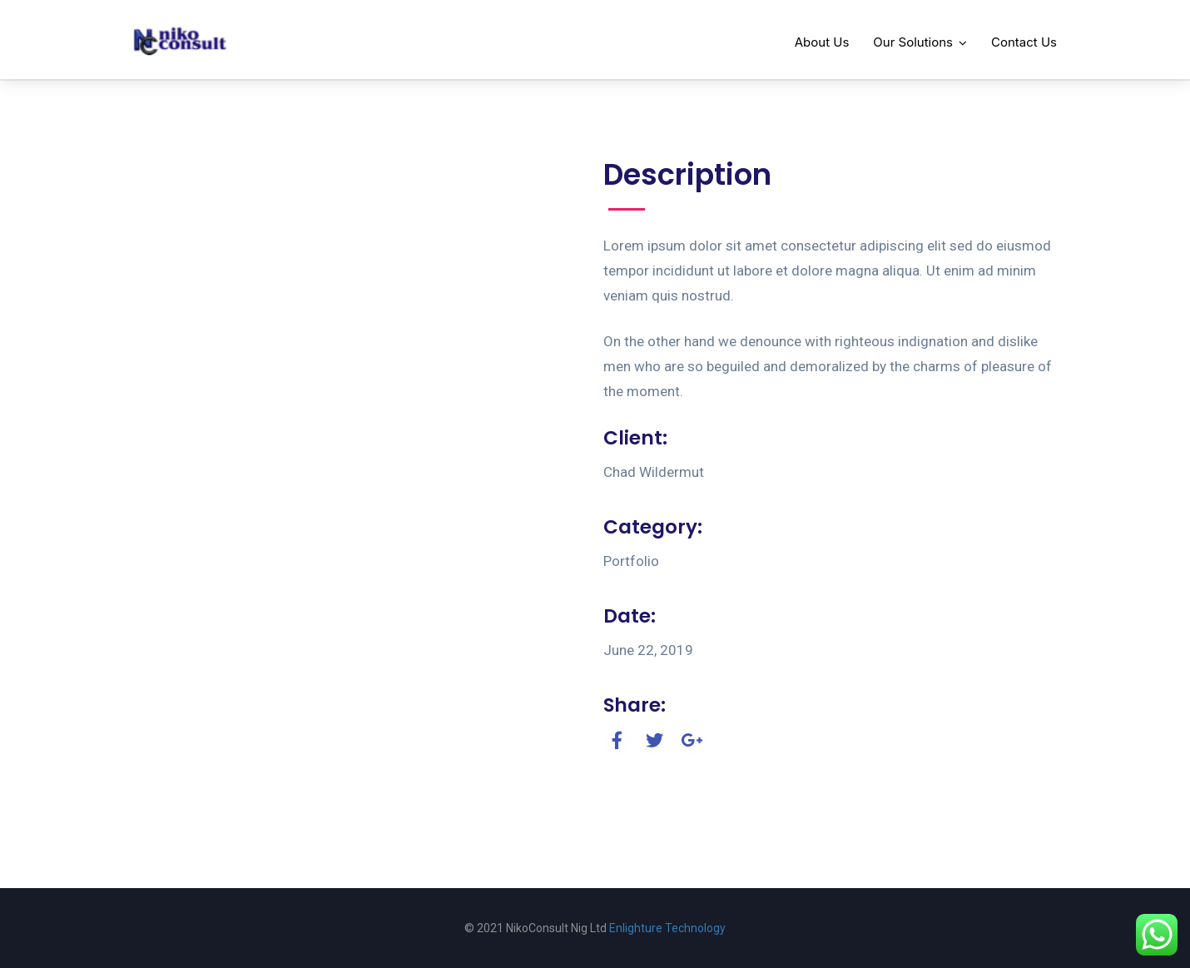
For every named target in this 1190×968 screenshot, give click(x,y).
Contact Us (1024, 42)
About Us (822, 42)
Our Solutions (913, 42)
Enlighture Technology (667, 928)
